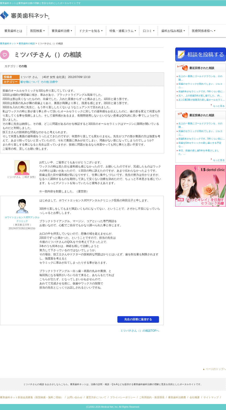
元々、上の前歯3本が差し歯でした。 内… (200, 95)
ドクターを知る (89, 31)
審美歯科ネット (8, 43)
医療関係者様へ (202, 31)
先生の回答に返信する (138, 319)
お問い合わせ (74, 397)
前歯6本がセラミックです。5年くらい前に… (201, 91)
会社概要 (195, 397)
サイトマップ (211, 397)
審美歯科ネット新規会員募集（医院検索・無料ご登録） (31, 397)
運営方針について (96, 397)
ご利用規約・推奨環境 (151, 397)
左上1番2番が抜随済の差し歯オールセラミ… (201, 99)
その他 (45, 81)
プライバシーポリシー (122, 397)
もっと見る (219, 106)
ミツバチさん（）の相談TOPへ (139, 330)
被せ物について (30, 81)
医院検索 (36, 31)
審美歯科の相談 (27, 43)
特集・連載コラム (122, 31)
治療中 (54, 81)
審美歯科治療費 (177, 397)
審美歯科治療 (61, 31)
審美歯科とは (13, 31)
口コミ (147, 31)
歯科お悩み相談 (171, 31)
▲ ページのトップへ (214, 369)
